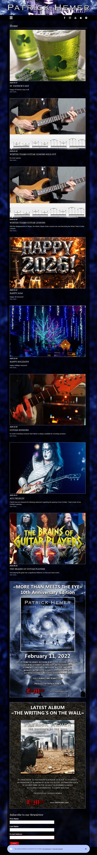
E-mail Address (16, 834)
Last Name (14, 826)
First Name (14, 819)
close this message (58, 848)
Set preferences (47, 848)
